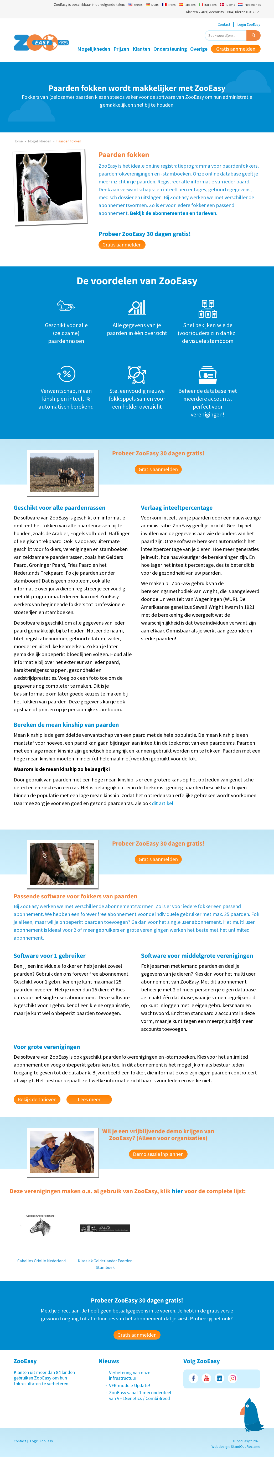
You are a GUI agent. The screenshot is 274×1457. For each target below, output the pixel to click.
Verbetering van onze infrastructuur (129, 1375)
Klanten (141, 48)
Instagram (232, 1378)
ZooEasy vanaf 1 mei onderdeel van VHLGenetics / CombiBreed (140, 1395)
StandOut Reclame (245, 1446)
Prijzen (121, 48)
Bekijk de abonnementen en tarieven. (174, 213)
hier (177, 1191)
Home (18, 141)
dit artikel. (163, 803)
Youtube (206, 1378)
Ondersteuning (170, 48)
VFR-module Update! (129, 1385)
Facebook (193, 1378)
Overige (199, 48)
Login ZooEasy (248, 24)
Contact (224, 24)
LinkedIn (219, 1378)
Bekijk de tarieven (37, 1099)
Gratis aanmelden (235, 48)
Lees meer (89, 1099)
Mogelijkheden (93, 48)
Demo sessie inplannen (158, 1154)
